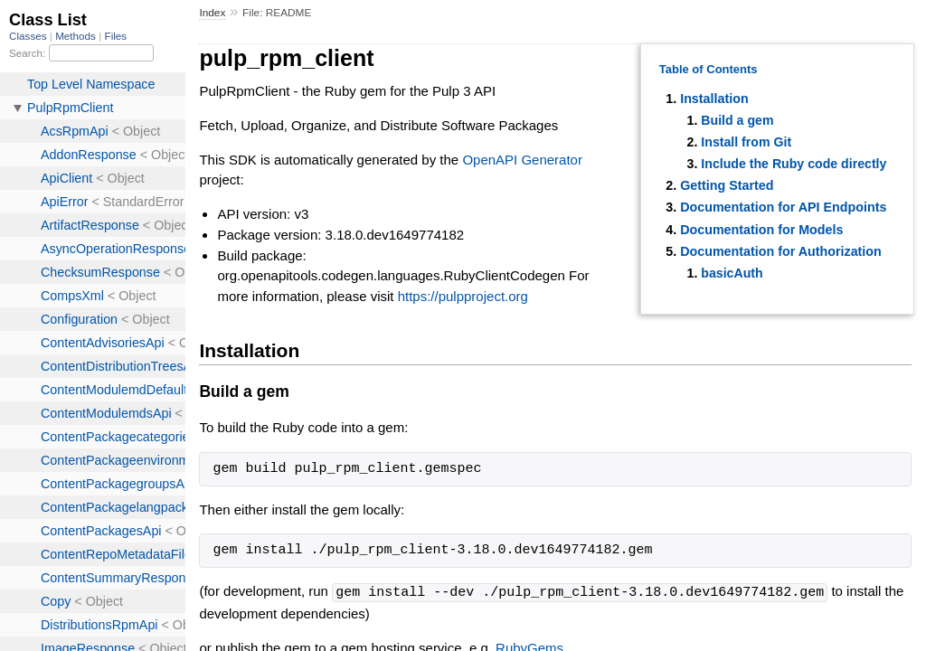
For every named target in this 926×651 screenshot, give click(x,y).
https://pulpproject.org (463, 296)
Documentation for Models (761, 229)
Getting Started (726, 185)
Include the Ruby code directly (793, 163)
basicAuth (731, 273)
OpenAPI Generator (522, 159)
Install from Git (746, 142)
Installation (714, 98)
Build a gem (737, 120)
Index (212, 12)
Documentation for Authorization (781, 251)
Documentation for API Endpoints (783, 207)
